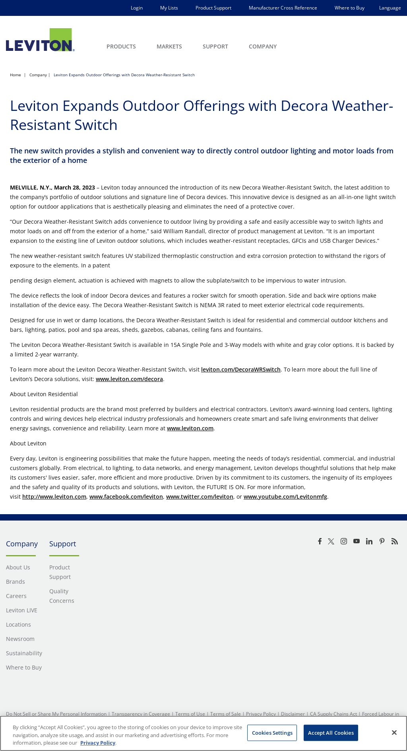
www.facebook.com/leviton (126, 496)
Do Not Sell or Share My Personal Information (56, 713)
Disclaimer (293, 713)
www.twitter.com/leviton (199, 496)
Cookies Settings (272, 732)
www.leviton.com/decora (129, 379)
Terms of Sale (225, 713)
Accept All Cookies (330, 732)
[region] (203, 733)
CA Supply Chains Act (333, 713)
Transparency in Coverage (141, 713)
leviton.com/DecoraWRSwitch (241, 369)
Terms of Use (190, 713)
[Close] (394, 732)
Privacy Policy (261, 713)
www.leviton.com (190, 428)
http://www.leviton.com (54, 496)
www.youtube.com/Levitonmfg (285, 496)
